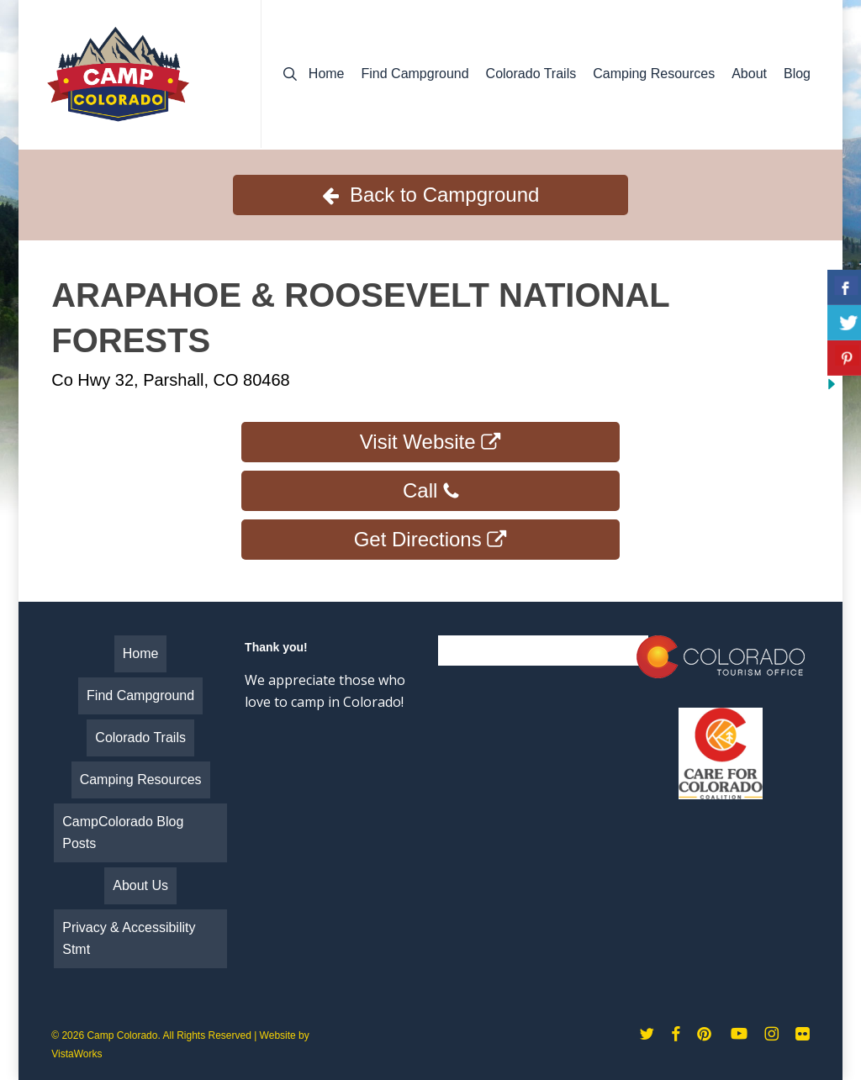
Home (141, 653)
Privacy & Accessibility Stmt (128, 938)
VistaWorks (76, 1054)
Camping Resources (141, 779)
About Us (140, 885)
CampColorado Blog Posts (122, 832)
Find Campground (140, 695)
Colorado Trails (140, 737)
